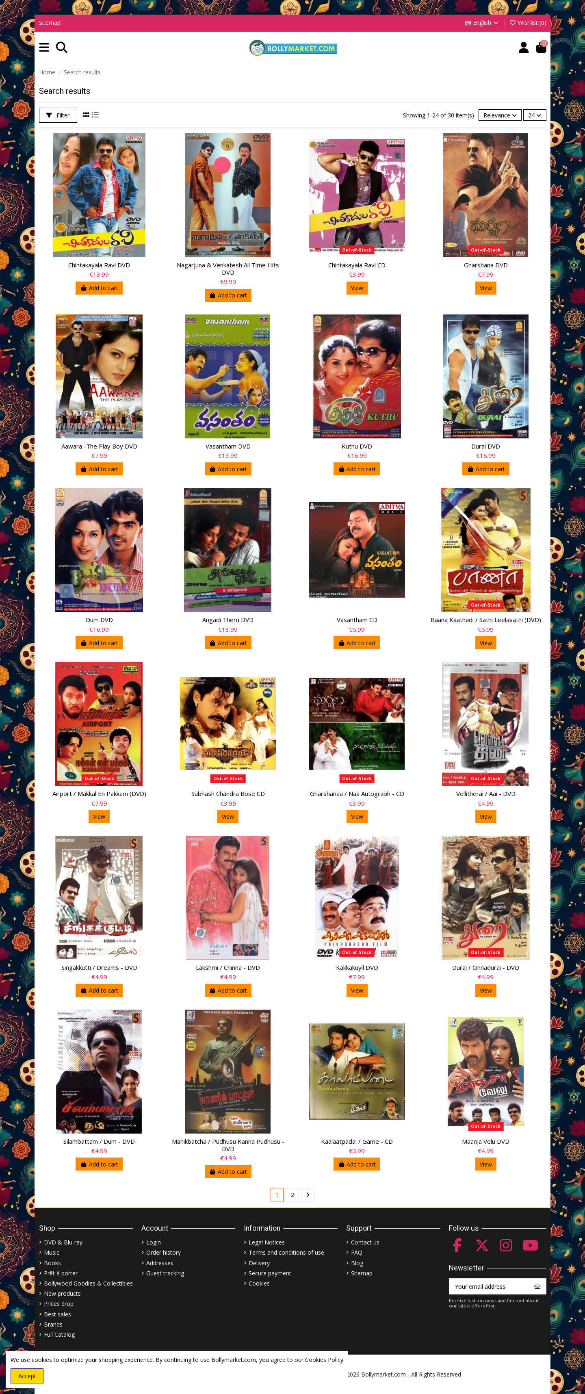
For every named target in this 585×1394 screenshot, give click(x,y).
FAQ (356, 1252)
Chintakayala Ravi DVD (99, 265)
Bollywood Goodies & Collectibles (88, 1283)
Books (52, 1263)
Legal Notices (267, 1242)
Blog (357, 1263)
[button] (44, 48)
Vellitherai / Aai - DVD (486, 793)
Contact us (365, 1242)
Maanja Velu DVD (485, 1141)
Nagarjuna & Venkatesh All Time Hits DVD (228, 268)
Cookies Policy (324, 1360)
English (482, 22)
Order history (163, 1252)
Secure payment (270, 1273)
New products (62, 1293)
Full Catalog (59, 1334)
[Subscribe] (537, 1286)
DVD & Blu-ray (63, 1242)
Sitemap (50, 22)
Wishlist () (527, 22)
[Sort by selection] (500, 115)
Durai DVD (485, 446)
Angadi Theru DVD (228, 620)
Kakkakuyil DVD (357, 967)
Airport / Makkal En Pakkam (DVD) (99, 793)
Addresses (159, 1263)
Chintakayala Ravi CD (357, 265)
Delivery (259, 1263)
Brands (53, 1324)
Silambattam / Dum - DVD (99, 1141)
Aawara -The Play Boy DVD (99, 446)
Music (51, 1252)
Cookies (259, 1283)
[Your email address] (489, 1286)
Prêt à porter (61, 1273)
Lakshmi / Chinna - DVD (228, 967)
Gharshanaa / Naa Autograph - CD (357, 793)
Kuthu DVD (357, 446)
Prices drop (59, 1303)
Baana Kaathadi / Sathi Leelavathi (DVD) (486, 620)
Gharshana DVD (486, 265)
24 (534, 115)
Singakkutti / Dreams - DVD (99, 967)
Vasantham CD (357, 620)
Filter (57, 115)
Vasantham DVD (228, 446)
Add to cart (99, 288)
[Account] (524, 48)
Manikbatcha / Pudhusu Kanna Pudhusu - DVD (228, 1145)
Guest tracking (165, 1273)
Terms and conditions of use (286, 1252)
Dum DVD (99, 620)
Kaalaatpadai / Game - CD (357, 1141)
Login (153, 1242)
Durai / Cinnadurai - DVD (485, 967)
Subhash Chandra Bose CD (228, 793)
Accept (27, 1376)
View (357, 288)
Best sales (57, 1314)
